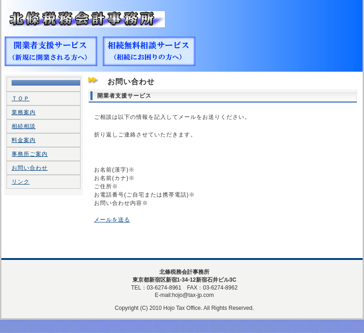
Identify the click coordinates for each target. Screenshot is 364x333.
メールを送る (112, 219)
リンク (21, 182)
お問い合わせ (30, 168)
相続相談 (24, 126)
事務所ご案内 (30, 154)
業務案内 (24, 112)
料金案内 (24, 140)
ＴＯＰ (21, 98)
